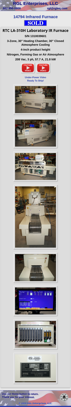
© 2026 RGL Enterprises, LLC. (35, 403)
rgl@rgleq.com (57, 8)
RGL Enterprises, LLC (35, 3)
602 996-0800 (12, 8)
